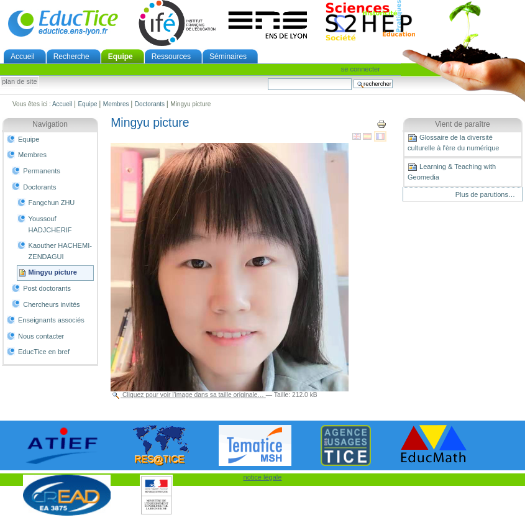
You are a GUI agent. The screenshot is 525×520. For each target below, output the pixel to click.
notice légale (263, 477)
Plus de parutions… (485, 194)
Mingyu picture (53, 272)
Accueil (23, 56)
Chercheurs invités (51, 304)
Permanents (41, 171)
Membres (116, 104)
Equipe (120, 56)
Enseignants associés (51, 320)
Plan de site (19, 82)
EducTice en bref (44, 351)
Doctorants (150, 104)
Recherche (71, 56)
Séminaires (228, 56)
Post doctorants (47, 288)
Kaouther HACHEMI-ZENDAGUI (60, 251)
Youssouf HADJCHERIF (50, 224)
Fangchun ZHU (52, 202)
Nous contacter (41, 336)
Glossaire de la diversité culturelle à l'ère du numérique (453, 142)
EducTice (63, 23)
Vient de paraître (462, 124)
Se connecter (360, 69)
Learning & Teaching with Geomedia (452, 171)
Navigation (50, 124)
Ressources (171, 56)
